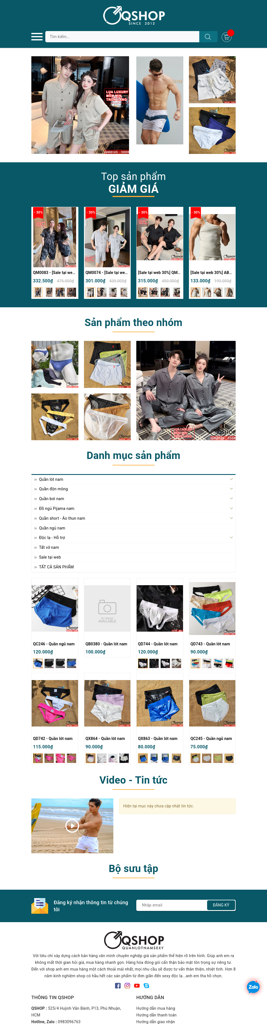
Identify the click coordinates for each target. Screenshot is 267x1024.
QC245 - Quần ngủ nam (211, 738)
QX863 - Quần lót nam (157, 738)
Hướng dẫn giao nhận (155, 1022)
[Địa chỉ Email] (186, 905)
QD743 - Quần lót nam (210, 644)
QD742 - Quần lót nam (52, 738)
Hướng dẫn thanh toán (156, 1015)
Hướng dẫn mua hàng (155, 1008)
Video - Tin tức (133, 780)
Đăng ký (221, 905)
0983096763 (69, 1022)
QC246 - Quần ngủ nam (54, 644)
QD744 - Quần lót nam (157, 644)
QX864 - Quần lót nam (105, 738)
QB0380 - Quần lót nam (106, 644)
